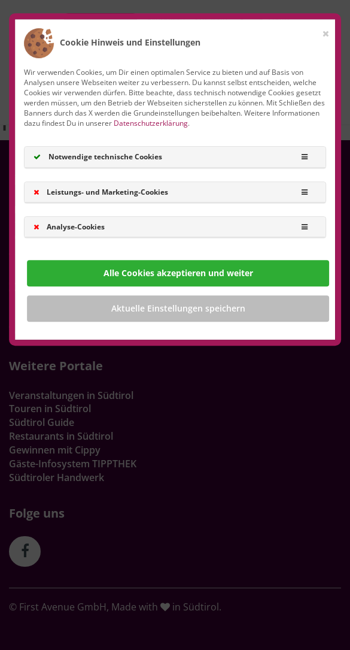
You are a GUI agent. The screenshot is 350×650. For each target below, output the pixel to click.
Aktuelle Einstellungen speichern (178, 308)
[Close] (325, 31)
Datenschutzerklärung (151, 123)
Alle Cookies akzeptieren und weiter (178, 273)
